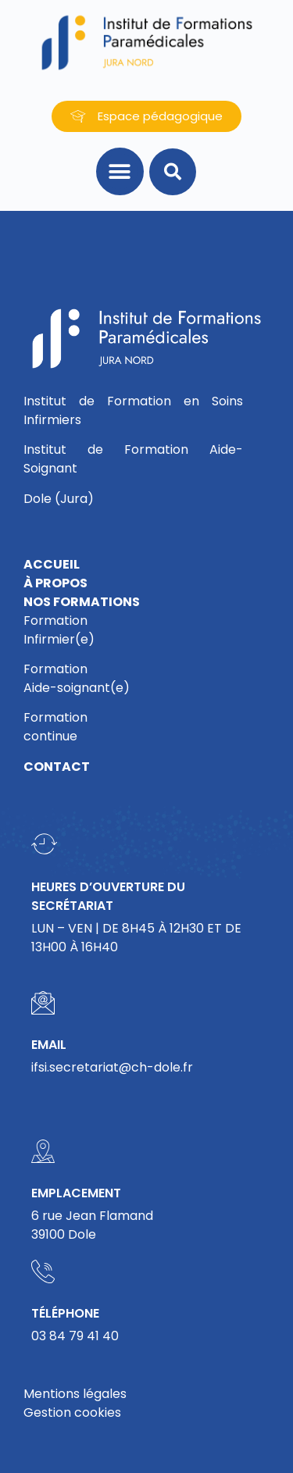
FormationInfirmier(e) (59, 630)
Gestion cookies (72, 1412)
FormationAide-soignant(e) (76, 678)
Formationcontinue (55, 726)
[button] (120, 171)
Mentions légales (75, 1394)
